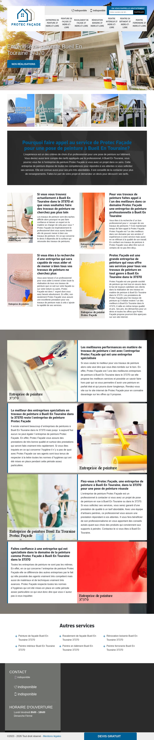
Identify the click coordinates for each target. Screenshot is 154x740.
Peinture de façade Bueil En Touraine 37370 (33, 638)
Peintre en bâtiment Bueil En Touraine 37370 (78, 648)
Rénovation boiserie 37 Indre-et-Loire (97, 23)
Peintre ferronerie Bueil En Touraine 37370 (121, 648)
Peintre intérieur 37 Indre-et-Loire (111, 23)
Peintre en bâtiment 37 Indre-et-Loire (125, 23)
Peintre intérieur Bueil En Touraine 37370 (36, 648)
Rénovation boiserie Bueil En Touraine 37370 (122, 638)
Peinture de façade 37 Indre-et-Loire (66, 23)
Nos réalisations (23, 64)
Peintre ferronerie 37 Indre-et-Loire (139, 23)
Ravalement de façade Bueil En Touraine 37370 (79, 638)
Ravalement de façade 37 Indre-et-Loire (81, 23)
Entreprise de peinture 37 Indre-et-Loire (52, 23)
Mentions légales (52, 736)
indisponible (79, 10)
